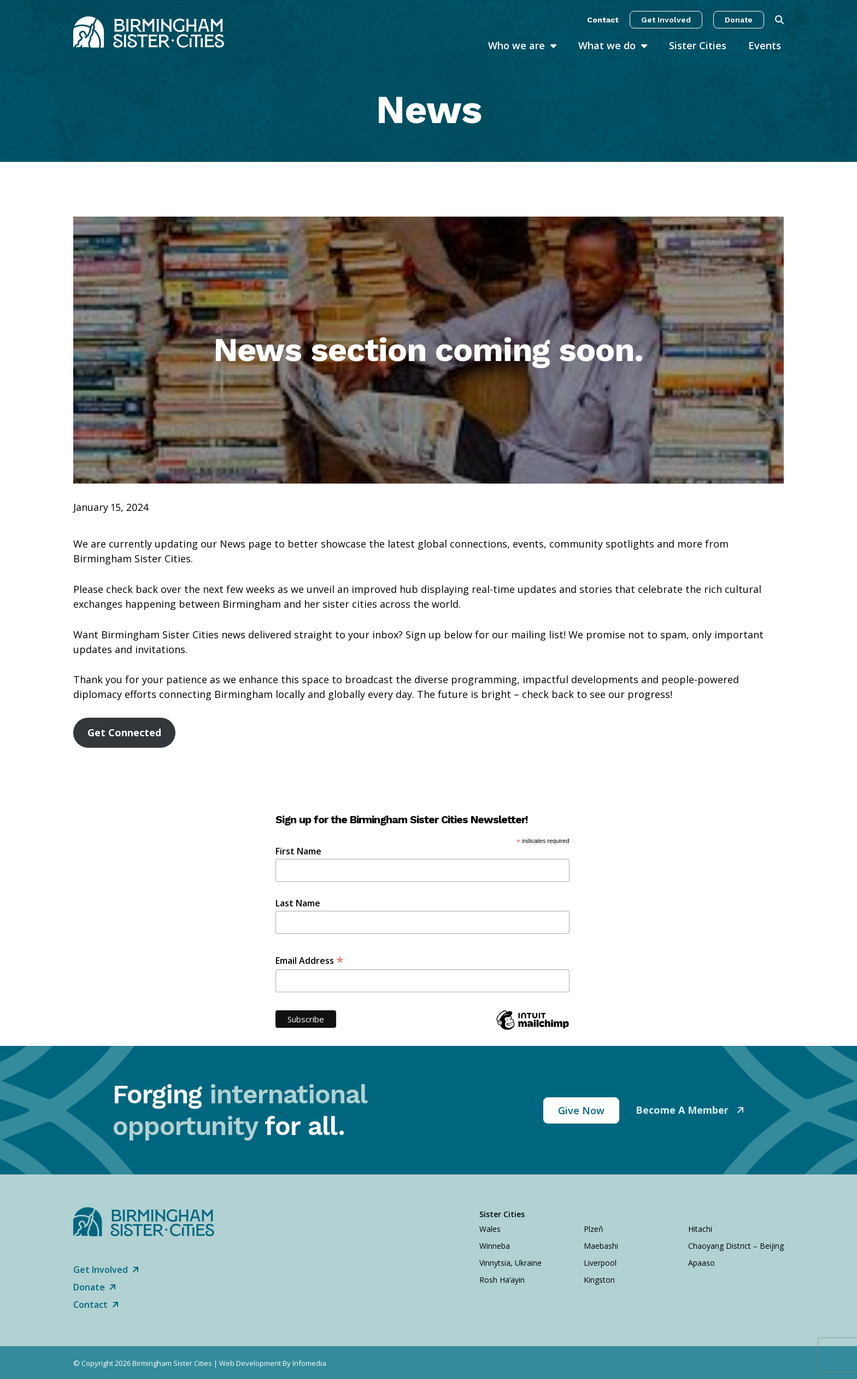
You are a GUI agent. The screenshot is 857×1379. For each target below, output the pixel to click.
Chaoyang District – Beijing (736, 1246)
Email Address (309, 960)
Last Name (297, 903)
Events (764, 45)
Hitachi (700, 1229)
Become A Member (683, 1109)
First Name (298, 851)
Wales (490, 1229)
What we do (607, 45)
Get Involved (666, 19)
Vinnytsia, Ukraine (510, 1263)
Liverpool (600, 1263)
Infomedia (309, 1363)
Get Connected (124, 732)
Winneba (494, 1246)
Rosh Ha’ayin (502, 1280)
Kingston (599, 1280)
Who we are (516, 45)
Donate (739, 19)
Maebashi (601, 1246)
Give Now (581, 1110)
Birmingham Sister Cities (172, 1363)
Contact (603, 19)
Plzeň (593, 1229)
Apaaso (701, 1263)
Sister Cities (697, 45)
